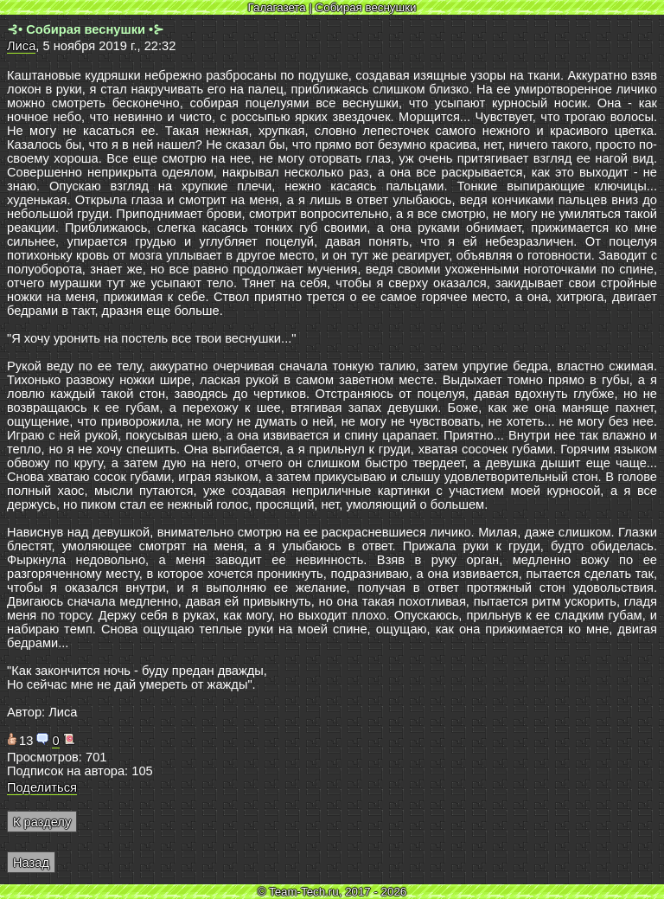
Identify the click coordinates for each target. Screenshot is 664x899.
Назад (31, 863)
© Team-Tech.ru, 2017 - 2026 (332, 891)
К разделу (42, 822)
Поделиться (42, 787)
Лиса (21, 46)
